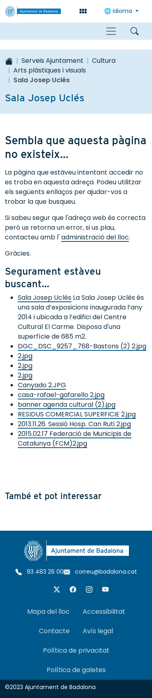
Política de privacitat (76, 650)
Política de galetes (76, 670)
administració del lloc (95, 237)
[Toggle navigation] (111, 31)
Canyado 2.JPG (42, 385)
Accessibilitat (104, 611)
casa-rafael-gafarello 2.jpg (61, 394)
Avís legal (98, 631)
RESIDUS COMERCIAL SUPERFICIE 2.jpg (77, 414)
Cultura (104, 60)
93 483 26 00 (39, 572)
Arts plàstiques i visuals (49, 70)
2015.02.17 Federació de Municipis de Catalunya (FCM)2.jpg (74, 438)
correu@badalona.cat (100, 572)
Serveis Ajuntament (52, 60)
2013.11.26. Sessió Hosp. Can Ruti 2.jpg (74, 424)
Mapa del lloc (48, 611)
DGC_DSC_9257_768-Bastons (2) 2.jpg (82, 346)
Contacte (54, 631)
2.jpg (25, 356)
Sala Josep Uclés (44, 297)
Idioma (119, 11)
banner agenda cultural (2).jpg (67, 404)
